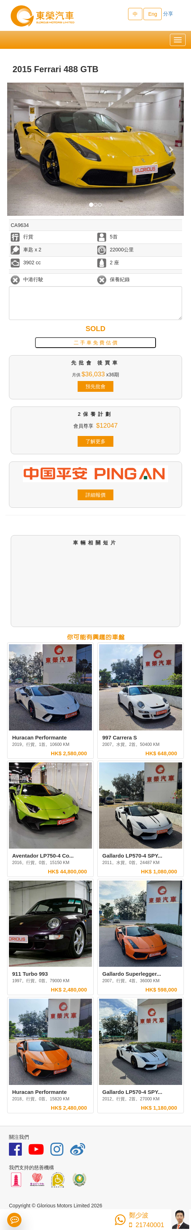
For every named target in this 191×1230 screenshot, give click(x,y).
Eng (152, 14)
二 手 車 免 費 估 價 (95, 342)
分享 (168, 14)
